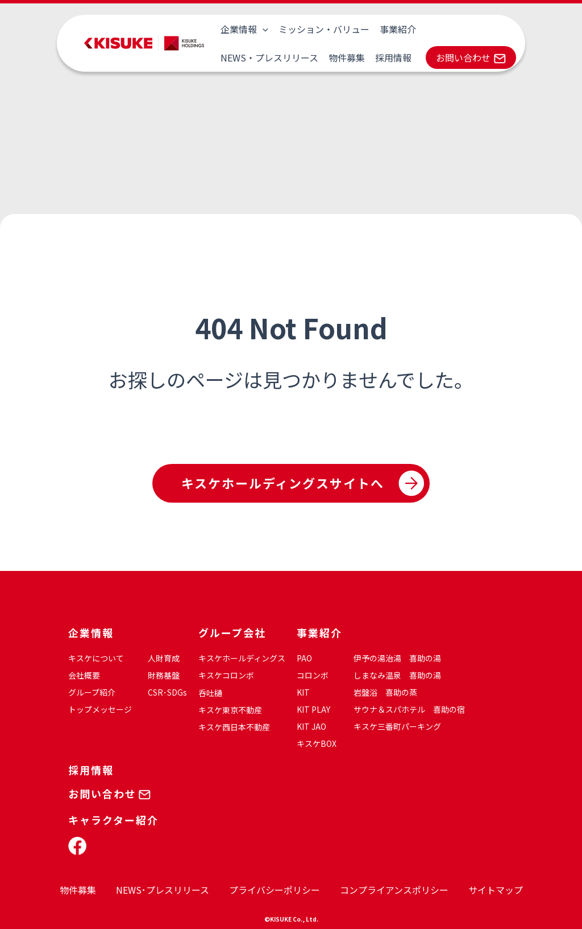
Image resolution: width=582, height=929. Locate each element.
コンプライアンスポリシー (394, 890)
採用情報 (283, 57)
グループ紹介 (91, 692)
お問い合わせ (353, 57)
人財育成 (164, 658)
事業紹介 (395, 29)
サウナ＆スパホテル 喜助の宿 (409, 709)
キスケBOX (316, 743)
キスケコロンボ (226, 675)
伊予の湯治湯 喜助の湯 (397, 658)
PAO (304, 658)
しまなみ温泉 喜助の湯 (397, 675)
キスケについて (96, 658)
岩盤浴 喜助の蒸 (385, 692)
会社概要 (84, 675)
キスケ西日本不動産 (234, 727)
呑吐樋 (210, 692)
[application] (262, 29)
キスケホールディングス (241, 658)
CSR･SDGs (167, 692)
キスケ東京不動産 (230, 710)
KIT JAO (311, 726)
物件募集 (238, 57)
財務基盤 (164, 675)
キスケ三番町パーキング (397, 726)
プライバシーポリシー (274, 890)
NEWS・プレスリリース (471, 29)
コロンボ (313, 675)
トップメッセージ (100, 709)
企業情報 (244, 29)
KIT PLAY (313, 709)
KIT (303, 692)
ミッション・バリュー (322, 29)
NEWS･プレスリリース (162, 890)
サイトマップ (495, 890)
